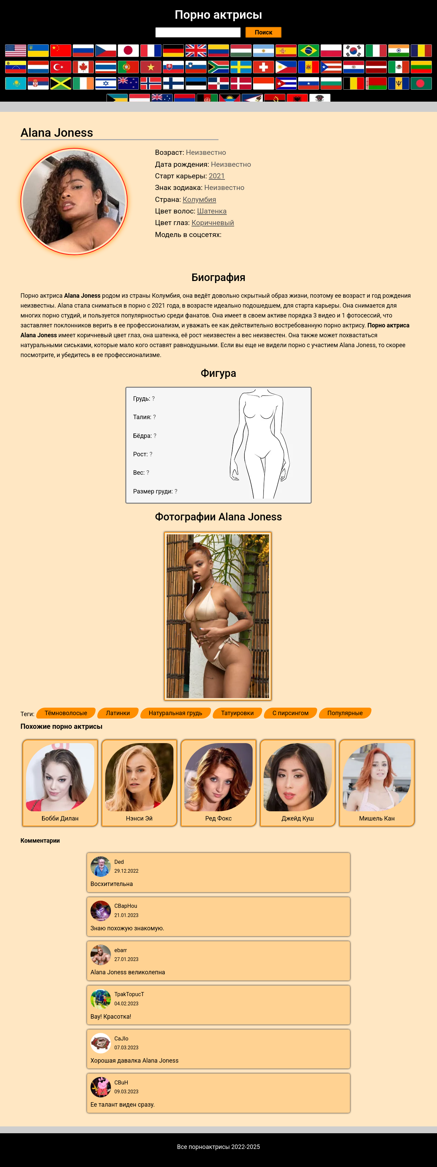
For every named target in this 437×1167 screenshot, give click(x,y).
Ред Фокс (218, 818)
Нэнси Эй (139, 818)
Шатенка (212, 211)
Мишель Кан (377, 818)
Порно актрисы (218, 15)
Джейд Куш (298, 818)
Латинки (118, 713)
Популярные (345, 713)
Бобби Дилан (60, 818)
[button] (218, 616)
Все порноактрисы (203, 1146)
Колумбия (199, 199)
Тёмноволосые (66, 713)
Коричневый (213, 222)
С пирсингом (290, 713)
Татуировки (237, 713)
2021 (217, 176)
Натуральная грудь (175, 713)
